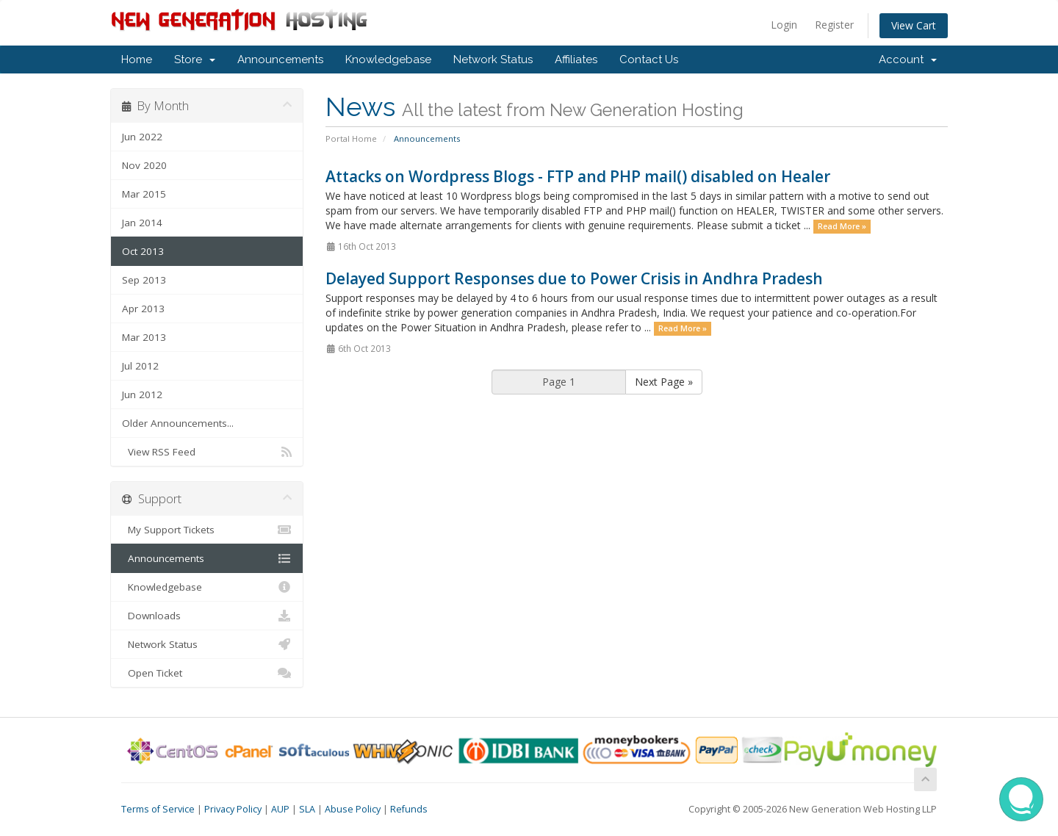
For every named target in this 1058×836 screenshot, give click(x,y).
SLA (307, 809)
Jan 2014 (142, 222)
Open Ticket (207, 673)
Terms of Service (158, 809)
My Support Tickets (207, 529)
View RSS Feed (207, 452)
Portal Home (351, 138)
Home (136, 59)
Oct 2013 (143, 251)
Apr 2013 (143, 308)
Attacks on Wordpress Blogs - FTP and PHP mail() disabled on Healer (577, 176)
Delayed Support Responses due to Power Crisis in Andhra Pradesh (574, 278)
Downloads (207, 615)
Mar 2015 (144, 194)
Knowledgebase (388, 59)
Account (908, 59)
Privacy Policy (233, 809)
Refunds (409, 809)
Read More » (842, 226)
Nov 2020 (144, 165)
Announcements (280, 59)
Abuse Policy (353, 809)
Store (194, 59)
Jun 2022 (142, 136)
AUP (280, 809)
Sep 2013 (144, 280)
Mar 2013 (144, 337)
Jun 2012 (142, 394)
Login (784, 25)
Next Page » (664, 382)
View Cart (913, 25)
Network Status (493, 59)
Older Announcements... (178, 423)
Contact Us (648, 59)
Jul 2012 (140, 365)
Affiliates (576, 59)
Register (834, 25)
